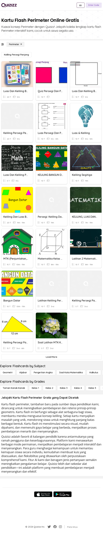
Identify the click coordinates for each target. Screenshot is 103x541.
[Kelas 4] (78, 388)
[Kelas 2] (49, 388)
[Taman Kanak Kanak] (14, 388)
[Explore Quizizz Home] (9, 5)
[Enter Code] (94, 5)
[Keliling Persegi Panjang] (16, 54)
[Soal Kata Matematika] (71, 372)
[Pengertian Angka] (43, 372)
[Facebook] (55, 526)
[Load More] (51, 357)
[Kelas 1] (35, 388)
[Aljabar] (23, 372)
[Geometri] (7, 372)
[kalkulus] (94, 372)
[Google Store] (63, 494)
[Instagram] (60, 526)
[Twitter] (49, 526)
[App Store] (43, 494)
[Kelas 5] (92, 388)
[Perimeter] (15, 44)
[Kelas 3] (63, 388)
